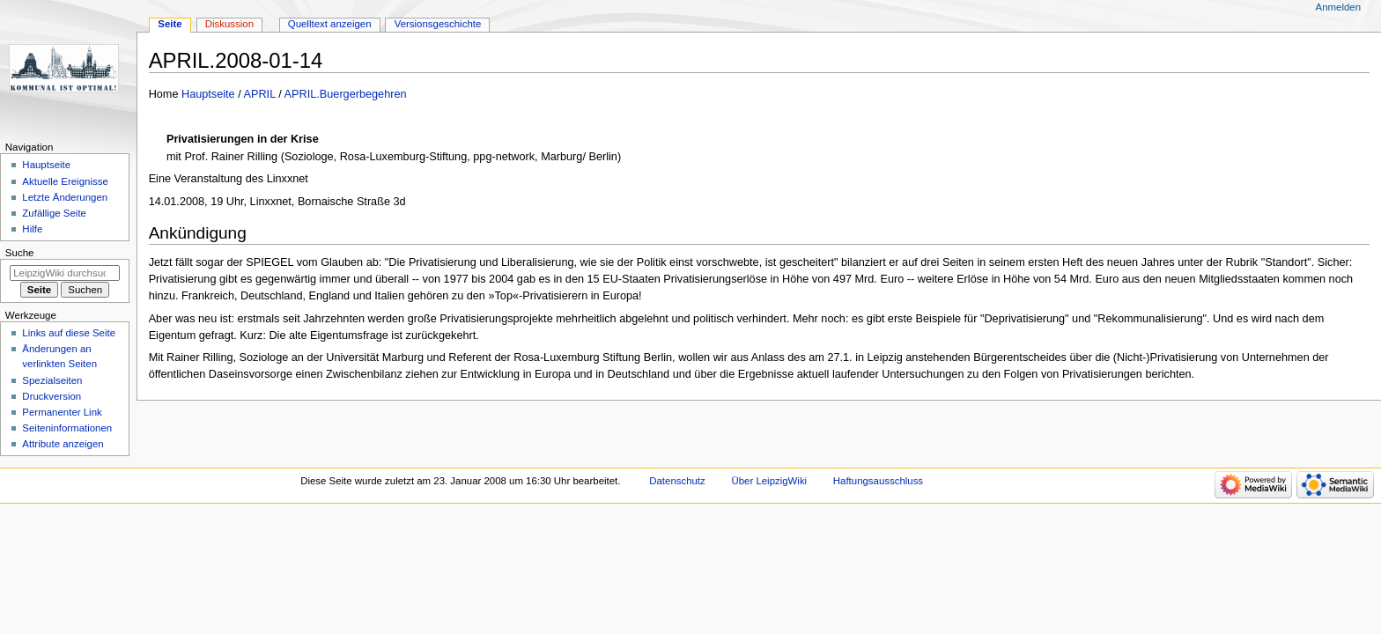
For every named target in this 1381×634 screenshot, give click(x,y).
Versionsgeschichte (438, 23)
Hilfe (32, 229)
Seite (169, 23)
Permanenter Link (61, 412)
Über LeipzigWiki (769, 481)
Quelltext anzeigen (330, 23)
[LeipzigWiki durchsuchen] (65, 273)
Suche (19, 252)
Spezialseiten (52, 380)
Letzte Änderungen (64, 197)
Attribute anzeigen (62, 444)
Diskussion (229, 23)
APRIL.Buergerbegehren (345, 94)
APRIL (260, 94)
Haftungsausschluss (878, 481)
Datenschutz (677, 481)
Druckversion (51, 396)
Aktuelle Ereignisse (64, 181)
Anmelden (1339, 7)
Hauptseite (208, 94)
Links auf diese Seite (68, 333)
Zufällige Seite (54, 213)
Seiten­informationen (67, 428)
